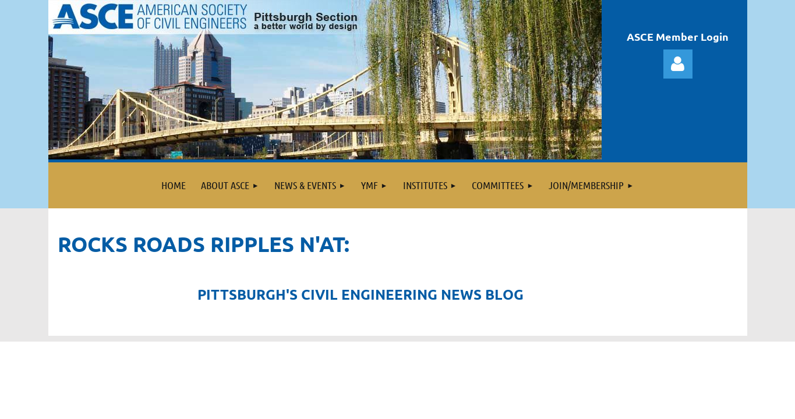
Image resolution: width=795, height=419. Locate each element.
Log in (677, 64)
